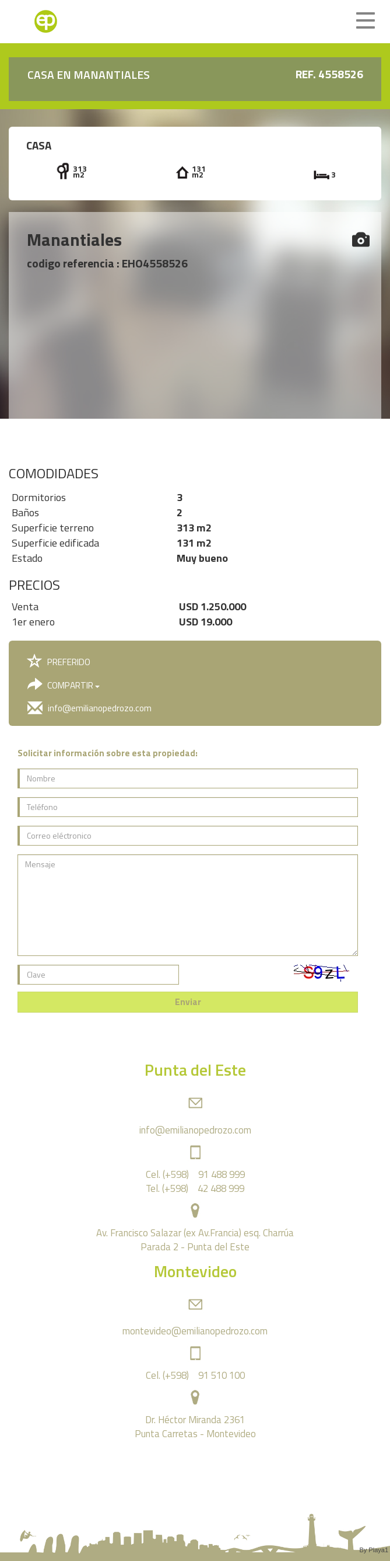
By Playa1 (373, 1549)
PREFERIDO (58, 661)
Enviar (188, 1002)
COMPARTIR (63, 685)
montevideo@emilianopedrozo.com (195, 1330)
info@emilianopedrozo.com (89, 708)
